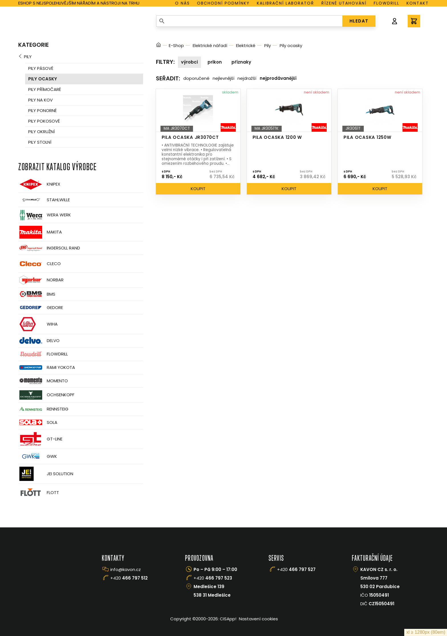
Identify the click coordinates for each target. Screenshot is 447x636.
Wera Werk (44, 215)
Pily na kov (40, 100)
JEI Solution (45, 474)
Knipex (39, 184)
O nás (182, 3)
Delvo (39, 340)
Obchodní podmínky (223, 3)
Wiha (38, 324)
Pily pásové (40, 68)
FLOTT (38, 492)
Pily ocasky (42, 79)
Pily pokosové (44, 121)
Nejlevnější (223, 78)
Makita (40, 232)
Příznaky (241, 62)
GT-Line (40, 439)
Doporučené (196, 78)
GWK (37, 456)
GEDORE (40, 307)
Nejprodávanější (278, 78)
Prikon (215, 62)
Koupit (198, 189)
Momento (43, 380)
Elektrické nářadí (210, 45)
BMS (36, 294)
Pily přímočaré (44, 89)
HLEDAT (359, 21)
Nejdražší (246, 78)
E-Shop (176, 45)
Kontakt (418, 3)
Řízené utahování (344, 3)
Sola (37, 422)
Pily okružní (41, 132)
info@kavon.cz (125, 569)
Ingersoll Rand (49, 248)
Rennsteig (43, 409)
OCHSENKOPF (46, 395)
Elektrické (245, 45)
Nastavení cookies (258, 619)
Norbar (41, 280)
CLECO (39, 263)
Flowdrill (386, 3)
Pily (28, 57)
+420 (129, 578)
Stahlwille (44, 200)
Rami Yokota (46, 367)
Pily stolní (39, 142)
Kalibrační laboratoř (285, 3)
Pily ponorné (42, 110)
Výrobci (189, 62)
